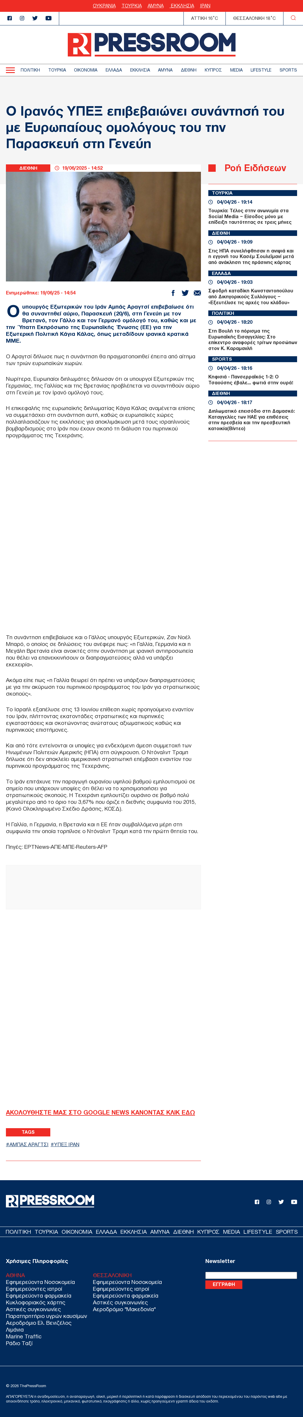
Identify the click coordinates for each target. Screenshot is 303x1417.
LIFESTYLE (261, 70)
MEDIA (236, 70)
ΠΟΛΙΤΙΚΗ (30, 70)
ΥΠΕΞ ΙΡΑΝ (67, 1144)
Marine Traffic (23, 1336)
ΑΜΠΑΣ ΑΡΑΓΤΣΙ (29, 1144)
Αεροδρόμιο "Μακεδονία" (124, 1309)
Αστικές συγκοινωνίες (33, 1309)
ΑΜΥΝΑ (156, 5)
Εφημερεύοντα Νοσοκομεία (40, 1282)
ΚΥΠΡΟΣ (213, 70)
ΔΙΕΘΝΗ (188, 70)
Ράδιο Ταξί (19, 1343)
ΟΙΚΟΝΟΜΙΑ (85, 70)
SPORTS (288, 70)
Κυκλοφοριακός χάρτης (35, 1302)
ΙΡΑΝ (205, 5)
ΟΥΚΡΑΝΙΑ (104, 5)
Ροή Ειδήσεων (255, 168)
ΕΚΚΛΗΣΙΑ (182, 5)
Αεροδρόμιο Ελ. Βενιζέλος (39, 1323)
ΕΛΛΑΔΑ (114, 70)
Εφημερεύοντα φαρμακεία (38, 1296)
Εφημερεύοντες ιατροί (34, 1289)
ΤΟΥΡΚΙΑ (132, 5)
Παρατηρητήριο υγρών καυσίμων (46, 1316)
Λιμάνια (15, 1330)
